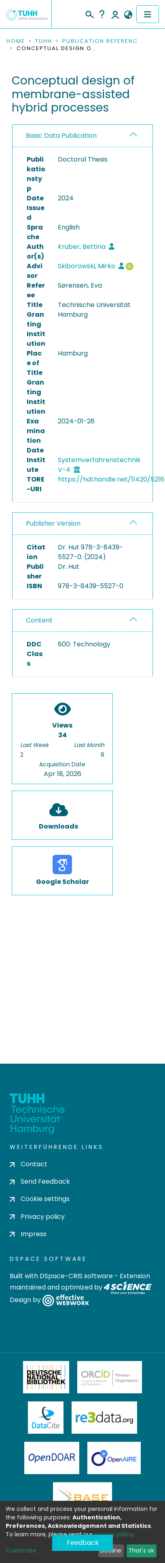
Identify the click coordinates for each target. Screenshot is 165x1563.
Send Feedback (40, 1181)
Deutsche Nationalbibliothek (46, 1377)
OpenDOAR (51, 1458)
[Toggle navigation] (147, 14)
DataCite (46, 1417)
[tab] (82, 136)
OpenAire (114, 1458)
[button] (128, 15)
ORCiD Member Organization (109, 1377)
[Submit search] (89, 13)
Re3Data (104, 1417)
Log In (115, 14)
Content (39, 620)
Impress (28, 1234)
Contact (28, 1164)
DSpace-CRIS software (76, 1276)
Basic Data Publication (61, 135)
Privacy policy (37, 1216)
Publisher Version (53, 523)
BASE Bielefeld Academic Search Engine (82, 1498)
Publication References (102, 41)
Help (102, 14)
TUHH (43, 41)
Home (15, 41)
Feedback (83, 1542)
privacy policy (113, 1534)
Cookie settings (40, 1198)
